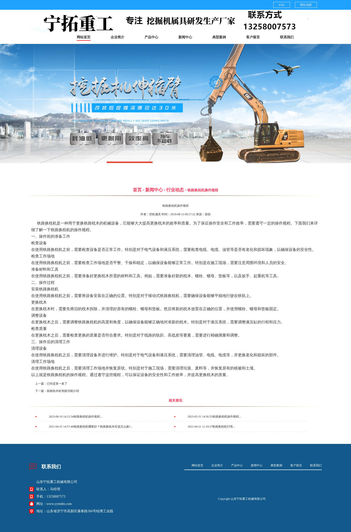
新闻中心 (185, 37)
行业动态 (175, 189)
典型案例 (219, 37)
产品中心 (151, 37)
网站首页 (83, 37)
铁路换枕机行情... (223, 426)
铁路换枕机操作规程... (88, 416)
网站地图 (306, 5)
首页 (137, 189)
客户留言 (253, 37)
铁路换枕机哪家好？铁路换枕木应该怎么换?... (103, 426)
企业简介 (117, 37)
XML (281, 5)
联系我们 (287, 37)
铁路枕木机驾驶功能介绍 (63, 391)
